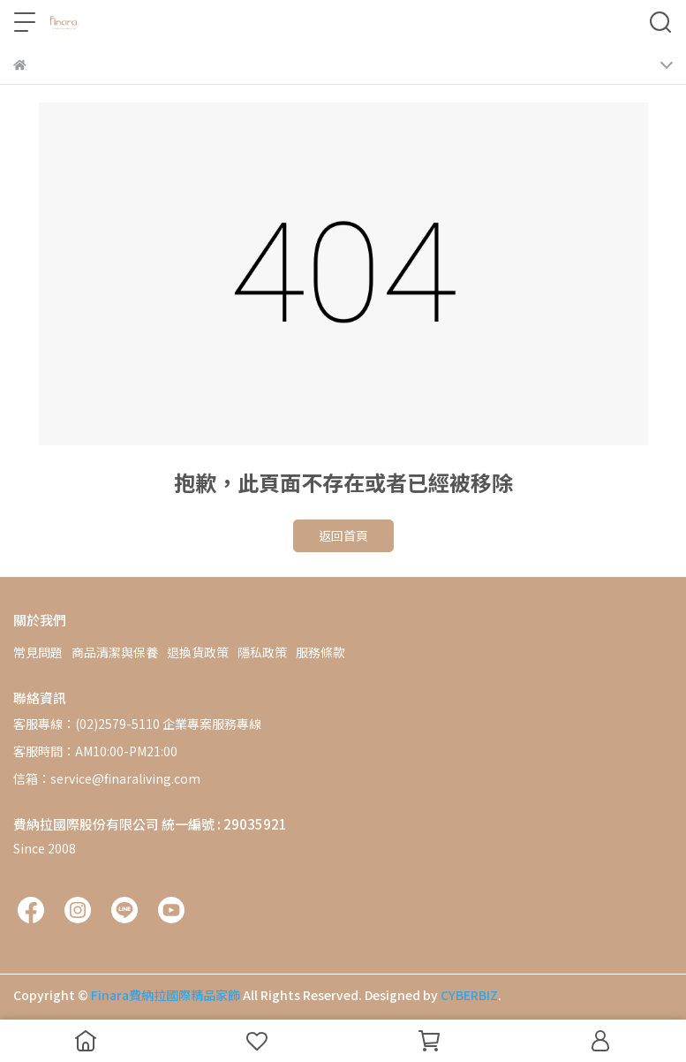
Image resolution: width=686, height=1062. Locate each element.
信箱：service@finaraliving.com (106, 778)
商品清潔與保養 (115, 652)
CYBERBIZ (469, 995)
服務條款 (320, 652)
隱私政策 (262, 652)
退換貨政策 (198, 652)
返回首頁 (343, 535)
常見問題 (38, 652)
